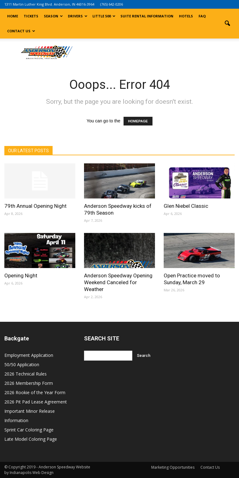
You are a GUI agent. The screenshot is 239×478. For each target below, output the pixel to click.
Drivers (77, 16)
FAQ (202, 16)
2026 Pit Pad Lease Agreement (35, 402)
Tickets (31, 16)
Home (12, 16)
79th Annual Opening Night (35, 206)
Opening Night (20, 275)
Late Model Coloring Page (30, 439)
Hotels (186, 16)
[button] (227, 23)
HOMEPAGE (138, 121)
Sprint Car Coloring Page (29, 430)
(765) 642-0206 (111, 4)
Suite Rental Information (146, 16)
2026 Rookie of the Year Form (34, 392)
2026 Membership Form (28, 383)
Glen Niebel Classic (186, 206)
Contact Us (21, 31)
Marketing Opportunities (172, 467)
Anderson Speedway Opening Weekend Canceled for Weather (118, 282)
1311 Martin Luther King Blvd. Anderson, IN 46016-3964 (49, 4)
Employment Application (28, 355)
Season (53, 16)
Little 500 (103, 16)
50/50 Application (21, 364)
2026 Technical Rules (25, 374)
